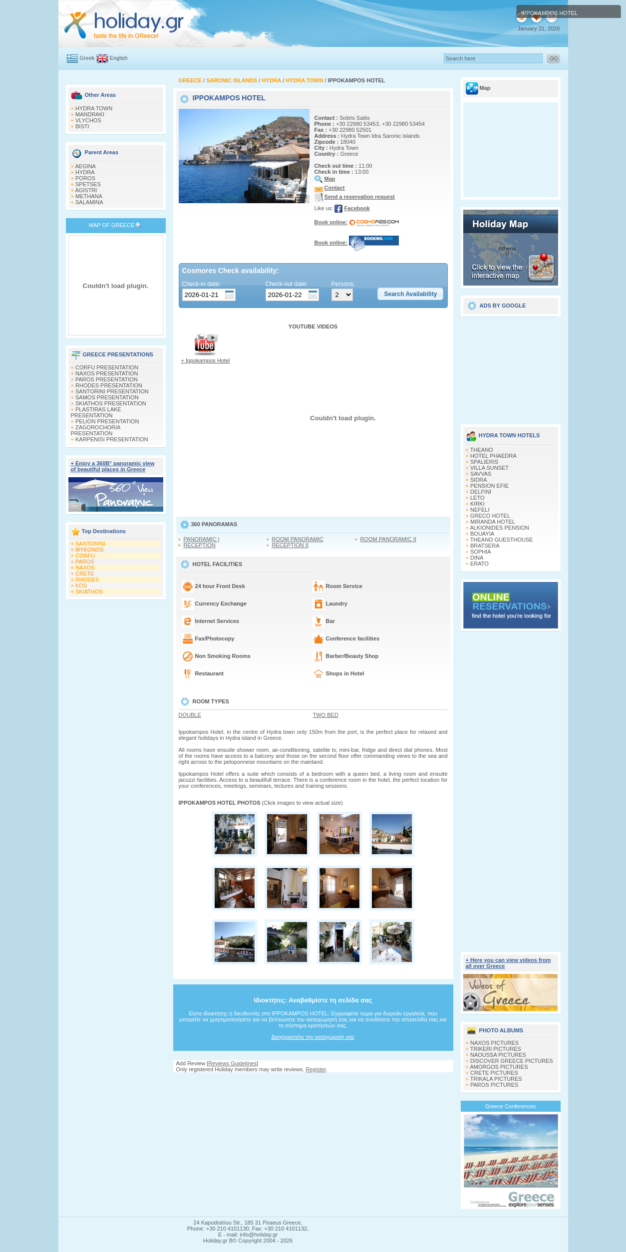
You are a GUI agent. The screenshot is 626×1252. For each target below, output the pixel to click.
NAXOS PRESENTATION (106, 373)
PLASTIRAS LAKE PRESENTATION (96, 412)
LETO (477, 498)
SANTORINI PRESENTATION (112, 391)
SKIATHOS (89, 592)
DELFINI (480, 492)
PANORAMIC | (202, 539)
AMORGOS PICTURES (499, 1067)
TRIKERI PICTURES (495, 1049)
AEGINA (85, 166)
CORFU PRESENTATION (106, 367)
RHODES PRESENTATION (108, 385)
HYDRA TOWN (93, 108)
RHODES (87, 580)
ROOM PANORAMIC (297, 539)
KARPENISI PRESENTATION (111, 439)
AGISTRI (86, 190)
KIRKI (477, 504)
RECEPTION (200, 545)
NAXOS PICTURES (494, 1043)
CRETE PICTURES (494, 1073)
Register (315, 1069)
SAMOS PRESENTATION (107, 397)
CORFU (85, 556)
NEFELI (480, 510)
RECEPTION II (290, 545)
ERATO (479, 564)
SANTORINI (90, 544)
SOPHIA (480, 552)
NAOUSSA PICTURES (498, 1055)
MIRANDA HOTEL (492, 522)
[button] (410, 294)
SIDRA (478, 480)
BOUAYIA (482, 534)
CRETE (84, 574)
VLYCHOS (88, 120)
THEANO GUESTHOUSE (501, 540)
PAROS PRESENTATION (106, 379)
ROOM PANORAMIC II (388, 539)
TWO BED (325, 715)
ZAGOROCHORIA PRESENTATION (95, 430)
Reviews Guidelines (232, 1063)
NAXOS (85, 568)
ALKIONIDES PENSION (499, 528)
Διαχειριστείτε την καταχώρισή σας (312, 1037)
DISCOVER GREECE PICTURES (511, 1061)
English (119, 58)
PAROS (84, 562)
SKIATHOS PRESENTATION (110, 403)
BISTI (82, 126)
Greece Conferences (510, 1106)
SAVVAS (480, 474)
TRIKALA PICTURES (496, 1079)
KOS (81, 586)
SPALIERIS (484, 462)
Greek (87, 58)
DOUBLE (190, 715)
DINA (476, 558)
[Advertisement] (313, 1082)
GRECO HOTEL (490, 516)
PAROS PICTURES (494, 1085)
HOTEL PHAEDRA (493, 456)
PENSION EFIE (489, 486)
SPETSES (88, 184)
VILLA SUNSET (489, 468)
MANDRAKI (89, 114)
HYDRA (85, 172)
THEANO (481, 450)
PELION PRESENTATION (107, 421)
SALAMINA (89, 202)
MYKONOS (89, 550)
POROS (85, 178)
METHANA (88, 196)
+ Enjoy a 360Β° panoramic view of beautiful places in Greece (113, 466)
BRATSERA (484, 546)
